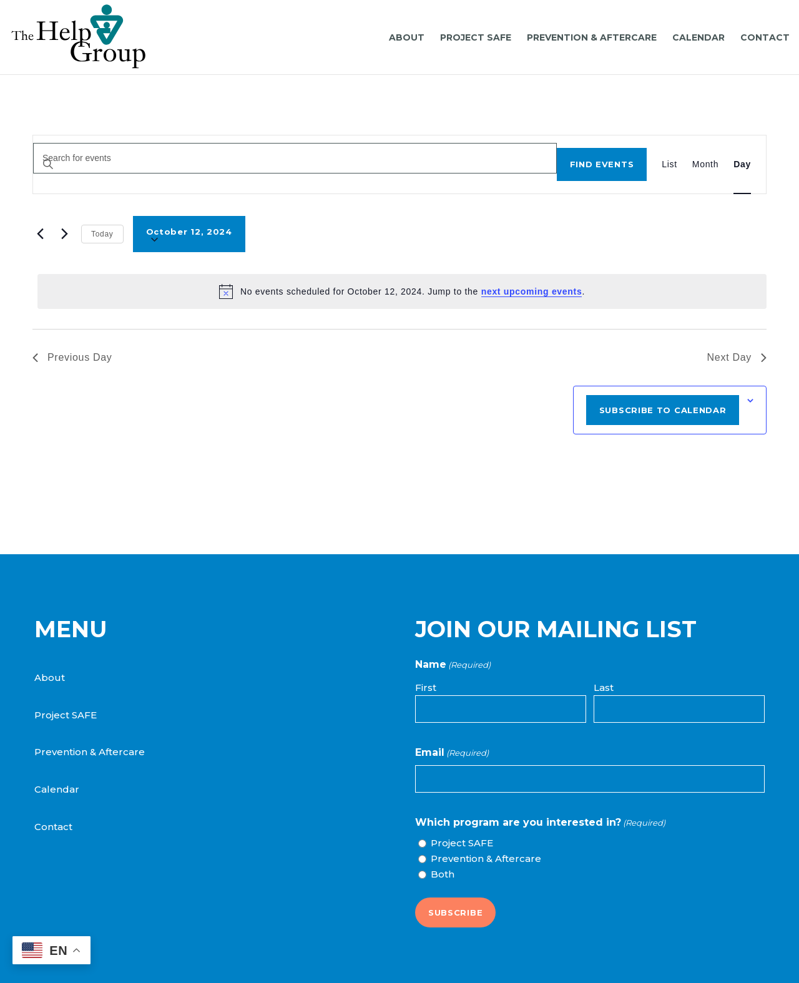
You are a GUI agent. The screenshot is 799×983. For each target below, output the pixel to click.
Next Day (737, 357)
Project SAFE (65, 715)
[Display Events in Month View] (705, 164)
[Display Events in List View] (669, 164)
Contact (53, 827)
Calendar (56, 789)
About (49, 677)
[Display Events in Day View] (742, 164)
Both (442, 874)
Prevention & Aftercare (89, 752)
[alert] (402, 291)
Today (102, 234)
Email (452, 752)
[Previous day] (39, 234)
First (425, 687)
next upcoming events (531, 291)
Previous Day (72, 357)
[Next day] (64, 234)
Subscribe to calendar (663, 410)
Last (604, 687)
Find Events (602, 164)
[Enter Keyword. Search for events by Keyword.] (295, 158)
